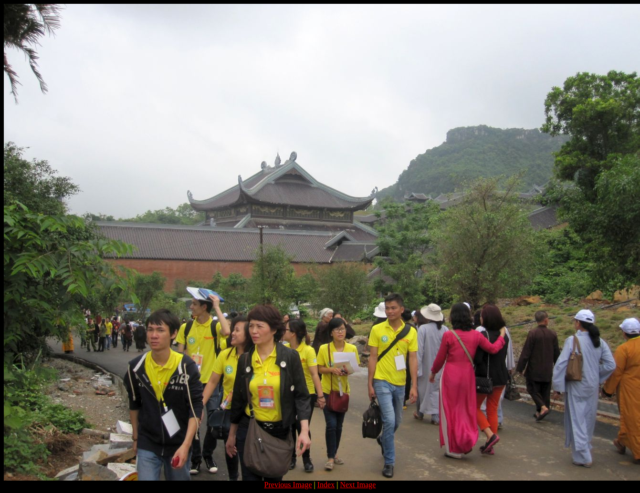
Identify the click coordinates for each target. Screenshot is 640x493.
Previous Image (288, 485)
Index (326, 485)
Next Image (358, 485)
